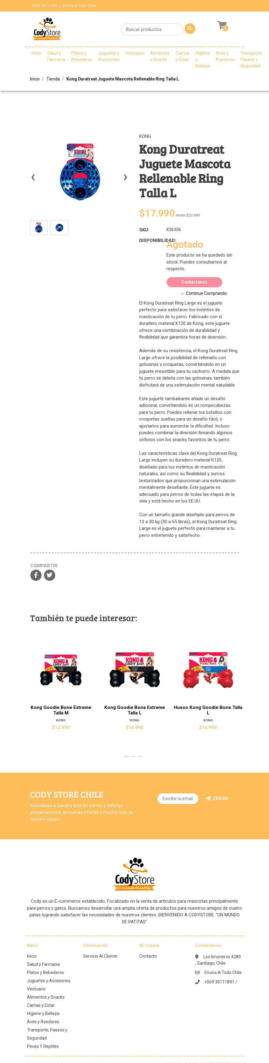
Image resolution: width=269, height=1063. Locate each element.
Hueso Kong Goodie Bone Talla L (208, 710)
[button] (126, 756)
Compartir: (44, 565)
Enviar (216, 799)
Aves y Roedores (225, 56)
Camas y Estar (183, 56)
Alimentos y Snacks (160, 56)
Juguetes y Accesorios (108, 56)
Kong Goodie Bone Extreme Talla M (60, 710)
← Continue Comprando (204, 293)
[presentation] (33, 179)
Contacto (148, 956)
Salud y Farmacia (56, 56)
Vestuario (135, 53)
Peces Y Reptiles (43, 1046)
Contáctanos (194, 282)
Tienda (53, 79)
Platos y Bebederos (81, 56)
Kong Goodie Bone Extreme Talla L (134, 710)
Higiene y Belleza (203, 59)
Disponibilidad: (150, 240)
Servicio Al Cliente (100, 956)
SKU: (144, 230)
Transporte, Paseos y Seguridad (251, 59)
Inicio (36, 53)
